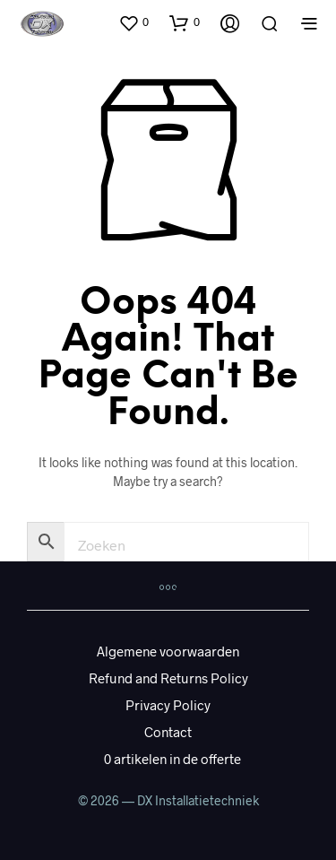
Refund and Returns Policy (168, 678)
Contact (168, 732)
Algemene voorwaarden (168, 651)
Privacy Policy (168, 705)
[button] (133, 22)
